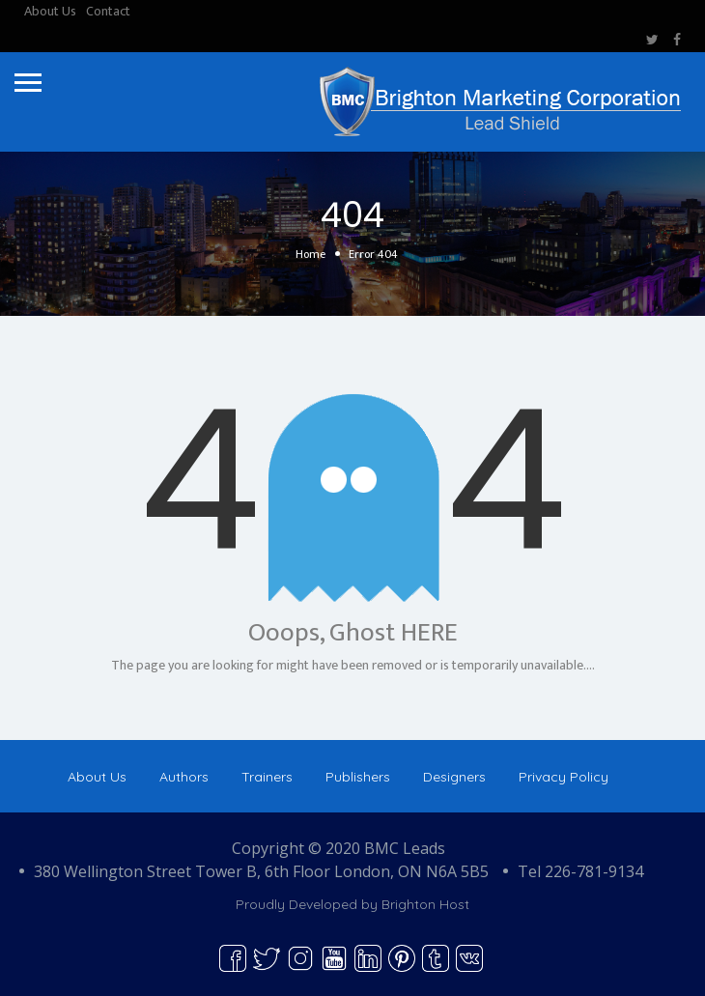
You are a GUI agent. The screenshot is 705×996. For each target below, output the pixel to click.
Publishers (357, 776)
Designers (454, 776)
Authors (184, 776)
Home (310, 254)
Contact (108, 11)
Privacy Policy (563, 776)
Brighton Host (425, 904)
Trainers (267, 776)
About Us (50, 11)
